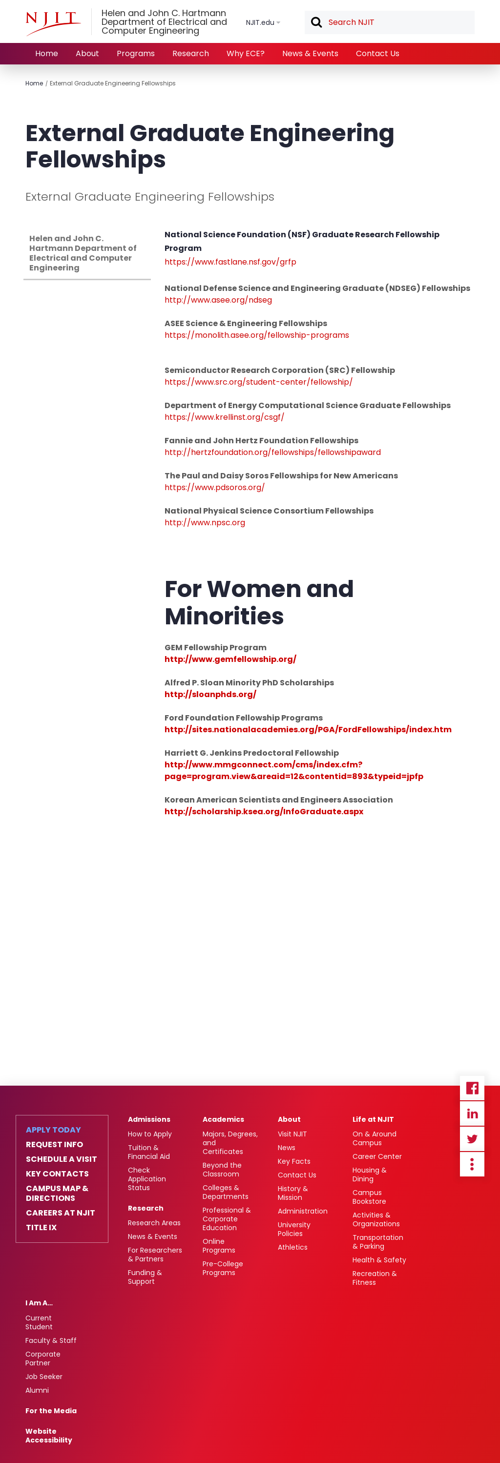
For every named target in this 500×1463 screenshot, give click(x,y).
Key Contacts (57, 1174)
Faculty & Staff (51, 1340)
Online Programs (219, 1246)
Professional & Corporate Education (227, 1219)
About (87, 53)
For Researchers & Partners (155, 1254)
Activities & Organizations (376, 1219)
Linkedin (472, 1113)
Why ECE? (246, 53)
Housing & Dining (370, 1174)
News (286, 1147)
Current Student (39, 1322)
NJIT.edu (260, 22)
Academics (223, 1119)
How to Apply (150, 1134)
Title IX (41, 1228)
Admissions (149, 1119)
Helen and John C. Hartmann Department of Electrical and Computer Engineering (83, 253)
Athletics (293, 1247)
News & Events (310, 53)
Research (190, 53)
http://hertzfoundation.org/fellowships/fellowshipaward (273, 452)
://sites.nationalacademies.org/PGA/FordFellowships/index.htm (317, 729)
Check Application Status (147, 1179)
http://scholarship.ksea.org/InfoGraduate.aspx (264, 811)
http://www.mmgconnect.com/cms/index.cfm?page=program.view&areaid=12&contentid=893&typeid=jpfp (294, 770)
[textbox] (390, 22)
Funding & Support (145, 1277)
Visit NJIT (292, 1134)
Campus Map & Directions (57, 1193)
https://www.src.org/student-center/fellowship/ (259, 382)
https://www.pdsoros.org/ (215, 487)
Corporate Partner (43, 1358)
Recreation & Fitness (375, 1278)
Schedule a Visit (61, 1159)
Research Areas (154, 1222)
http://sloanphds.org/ (210, 694)
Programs (136, 53)
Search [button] (316, 23)
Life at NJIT (373, 1119)
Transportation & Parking (378, 1242)
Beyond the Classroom (222, 1169)
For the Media (51, 1410)
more (472, 1164)
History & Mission (293, 1193)
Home (46, 53)
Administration (303, 1211)
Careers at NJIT (60, 1213)
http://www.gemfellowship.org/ (230, 659)
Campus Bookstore (369, 1197)
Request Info (54, 1145)
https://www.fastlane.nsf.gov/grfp (230, 262)
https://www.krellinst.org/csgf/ (225, 417)
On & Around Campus (374, 1138)
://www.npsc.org (213, 522)
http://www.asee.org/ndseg (218, 300)
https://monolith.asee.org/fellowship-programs (257, 335)
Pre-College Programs (223, 1268)
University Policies (294, 1229)
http (173, 522)
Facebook (472, 1088)
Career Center (377, 1156)
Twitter (472, 1139)
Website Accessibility (48, 1435)
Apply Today (53, 1130)
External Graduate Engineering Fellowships (113, 83)
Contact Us (377, 53)
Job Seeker (43, 1376)
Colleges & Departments (226, 1192)
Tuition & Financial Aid (149, 1152)
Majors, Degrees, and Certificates (230, 1143)
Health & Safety (379, 1260)
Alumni (37, 1390)
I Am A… (39, 1302)
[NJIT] (53, 24)
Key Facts (294, 1161)
